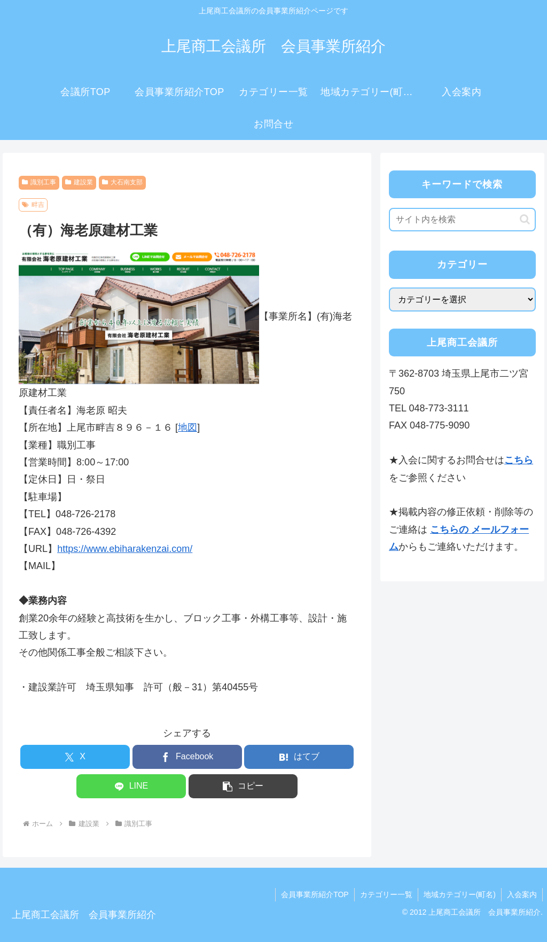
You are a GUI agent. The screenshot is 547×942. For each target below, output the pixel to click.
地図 (187, 427)
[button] (243, 786)
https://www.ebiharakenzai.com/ (124, 548)
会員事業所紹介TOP (315, 894)
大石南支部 (122, 182)
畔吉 (33, 204)
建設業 (79, 182)
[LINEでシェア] (131, 786)
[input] (462, 219)
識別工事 (39, 182)
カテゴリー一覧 (386, 894)
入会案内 (522, 894)
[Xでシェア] (75, 757)
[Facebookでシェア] (187, 757)
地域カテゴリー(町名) (460, 894)
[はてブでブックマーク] (299, 757)
